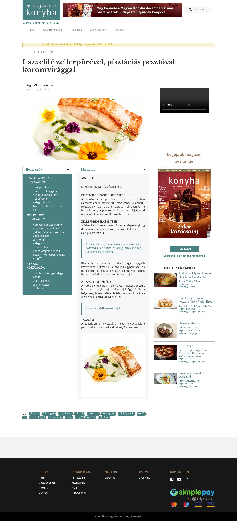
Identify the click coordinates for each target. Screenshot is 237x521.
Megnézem (184, 249)
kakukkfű (103, 417)
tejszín (141, 413)
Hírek (32, 30)
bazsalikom (65, 413)
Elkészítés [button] (114, 170)
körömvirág (55, 417)
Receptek (76, 30)
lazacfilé (91, 417)
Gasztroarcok (98, 30)
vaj (24, 417)
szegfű (79, 417)
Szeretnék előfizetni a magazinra (184, 256)
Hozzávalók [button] (48, 170)
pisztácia (35, 413)
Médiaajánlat (78, 483)
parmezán (93, 413)
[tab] (47, 169)
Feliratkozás (143, 478)
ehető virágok (37, 417)
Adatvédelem (79, 493)
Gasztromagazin (53, 30)
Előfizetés (110, 478)
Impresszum (78, 478)
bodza (68, 417)
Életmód (119, 30)
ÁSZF (75, 488)
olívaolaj (80, 413)
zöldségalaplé (126, 413)
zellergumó (108, 413)
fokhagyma (49, 413)
